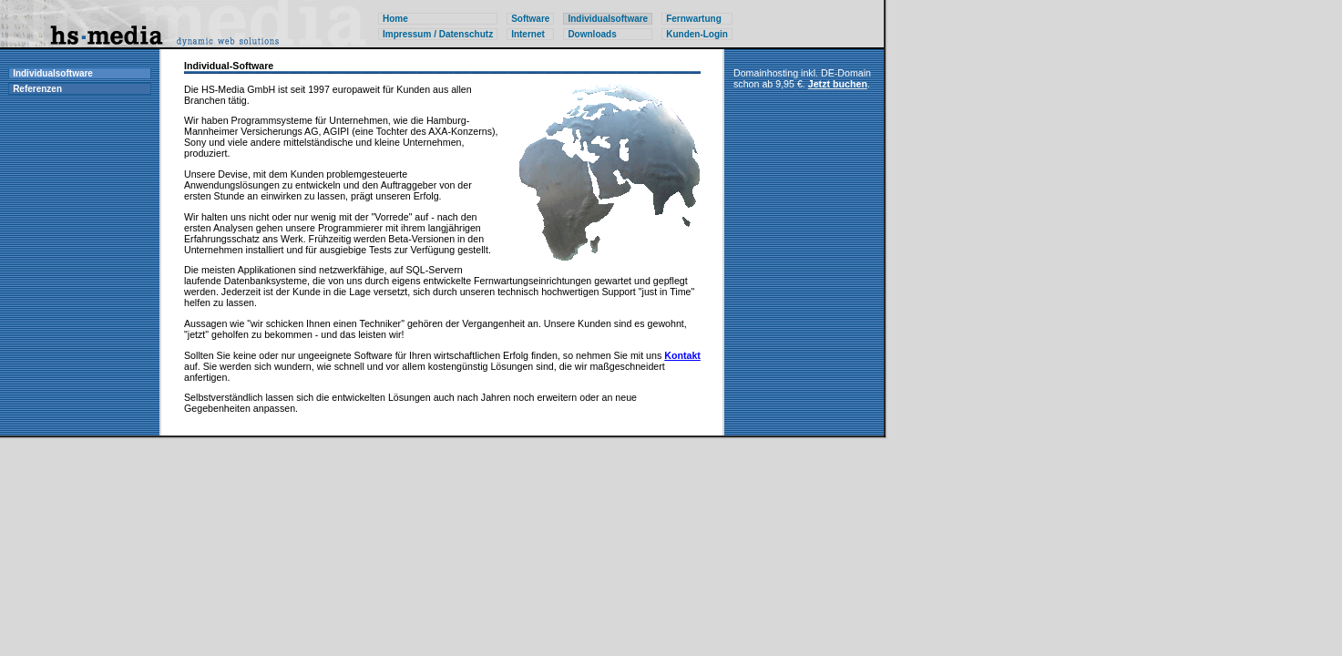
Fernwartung (694, 19)
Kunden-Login (697, 34)
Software (530, 19)
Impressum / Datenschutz (438, 34)
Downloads (592, 34)
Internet (528, 34)
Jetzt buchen (837, 83)
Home (395, 19)
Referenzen (37, 89)
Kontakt (682, 355)
